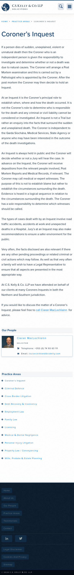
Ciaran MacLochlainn (32, 338)
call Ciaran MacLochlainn (51, 310)
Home (4, 22)
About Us (9, 498)
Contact (8, 528)
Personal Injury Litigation (19, 443)
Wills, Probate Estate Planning (23, 458)
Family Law (11, 419)
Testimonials (10, 521)
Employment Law (14, 411)
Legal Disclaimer (13, 549)
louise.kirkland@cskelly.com (44, 353)
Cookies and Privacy (15, 557)
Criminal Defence (14, 388)
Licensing (10, 427)
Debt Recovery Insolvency (21, 404)
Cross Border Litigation (18, 396)
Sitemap (8, 564)
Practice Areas (21, 22)
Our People (10, 505)
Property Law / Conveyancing (21, 450)
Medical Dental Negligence (21, 435)
